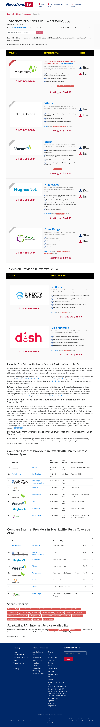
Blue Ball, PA (24, 609)
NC (49, 691)
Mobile (50, 663)
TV (49, 655)
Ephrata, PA (54, 609)
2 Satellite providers (75, 630)
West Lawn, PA (12, 619)
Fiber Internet (37, 657)
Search (39, 32)
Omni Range (52, 229)
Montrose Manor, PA (48, 612)
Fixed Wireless (53, 674)
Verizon (16, 660)
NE (54, 691)
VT (54, 696)
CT (60, 682)
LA (60, 687)
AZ (53, 682)
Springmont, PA (47, 616)
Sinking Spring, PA (34, 616)
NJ (59, 691)
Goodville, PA (76, 609)
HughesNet (51, 184)
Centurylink (36, 668)
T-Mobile (51, 660)
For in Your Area (58, 5)
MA (62, 687)
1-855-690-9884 (76, 5)
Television (40, 396)
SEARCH (68, 659)
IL (52, 687)
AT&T (15, 666)
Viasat (48, 141)
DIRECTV (56, 287)
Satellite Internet (38, 652)
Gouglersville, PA (13, 612)
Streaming (36, 671)
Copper (54, 396)
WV (62, 696)
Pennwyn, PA (60, 612)
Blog (15, 652)
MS (60, 689)
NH (57, 691)
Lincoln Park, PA (25, 612)
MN (54, 689)
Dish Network (60, 327)
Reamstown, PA (70, 612)
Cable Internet (37, 660)
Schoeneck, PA (12, 616)
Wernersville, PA (77, 616)
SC (59, 693)
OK (52, 693)
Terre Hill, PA (66, 616)
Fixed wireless (71, 396)
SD (61, 693)
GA (49, 685)
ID (51, 687)
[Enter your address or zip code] (21, 32)
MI (52, 689)
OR (54, 693)
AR (51, 682)
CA (56, 682)
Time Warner (52, 669)
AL (49, 682)
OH (50, 693)
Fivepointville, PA (65, 609)
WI (59, 696)
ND (52, 691)
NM (61, 691)
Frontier (51, 666)
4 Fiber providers (53, 630)
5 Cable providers (64, 630)
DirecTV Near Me (38, 674)
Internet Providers (13, 14)
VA (52, 696)
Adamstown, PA (48, 619)
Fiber (46, 396)
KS (56, 687)
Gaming (16, 669)
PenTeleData (25, 379)
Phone (34, 396)
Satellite (60, 396)
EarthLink (54, 379)
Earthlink (51, 671)
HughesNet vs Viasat (21, 657)
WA (57, 696)
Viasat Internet (19, 655)
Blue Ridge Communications (40, 379)
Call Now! (41, 5)
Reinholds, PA (81, 612)
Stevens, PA (57, 616)
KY (58, 687)
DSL (50, 396)
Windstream (67, 63)
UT (50, 696)
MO (57, 689)
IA (49, 687)
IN (54, 687)
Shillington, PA (23, 616)
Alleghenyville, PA (13, 609)
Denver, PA (46, 609)
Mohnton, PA (36, 612)
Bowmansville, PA (35, 609)
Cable (29, 396)
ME (49, 689)
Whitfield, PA (37, 619)
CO (58, 682)
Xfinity (48, 103)
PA (56, 693)
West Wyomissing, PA (25, 619)
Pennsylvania (26, 14)
